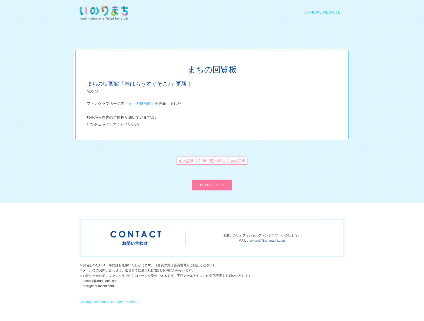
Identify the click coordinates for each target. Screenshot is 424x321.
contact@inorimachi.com (267, 240)
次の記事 (237, 161)
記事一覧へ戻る (212, 161)
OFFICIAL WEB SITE (322, 12)
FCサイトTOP (212, 185)
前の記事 (186, 161)
